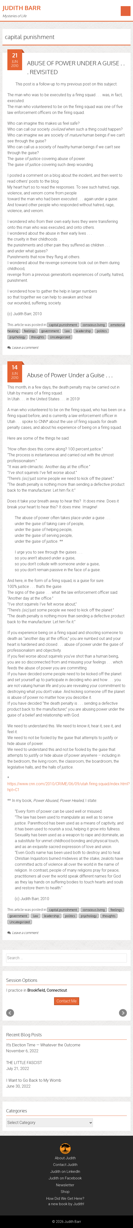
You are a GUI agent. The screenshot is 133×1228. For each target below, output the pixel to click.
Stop (68, 1005)
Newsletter (65, 1185)
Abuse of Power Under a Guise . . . (70, 375)
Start (64, 1005)
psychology (17, 337)
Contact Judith (65, 1164)
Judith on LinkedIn (65, 1171)
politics (102, 331)
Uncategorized (60, 337)
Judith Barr (21, 8)
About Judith (65, 1158)
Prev (10, 1013)
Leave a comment (22, 347)
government (50, 331)
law (67, 331)
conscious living (94, 325)
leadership (83, 331)
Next (123, 1013)
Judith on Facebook (65, 1178)
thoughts (37, 337)
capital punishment (63, 325)
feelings (29, 331)
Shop (65, 1191)
